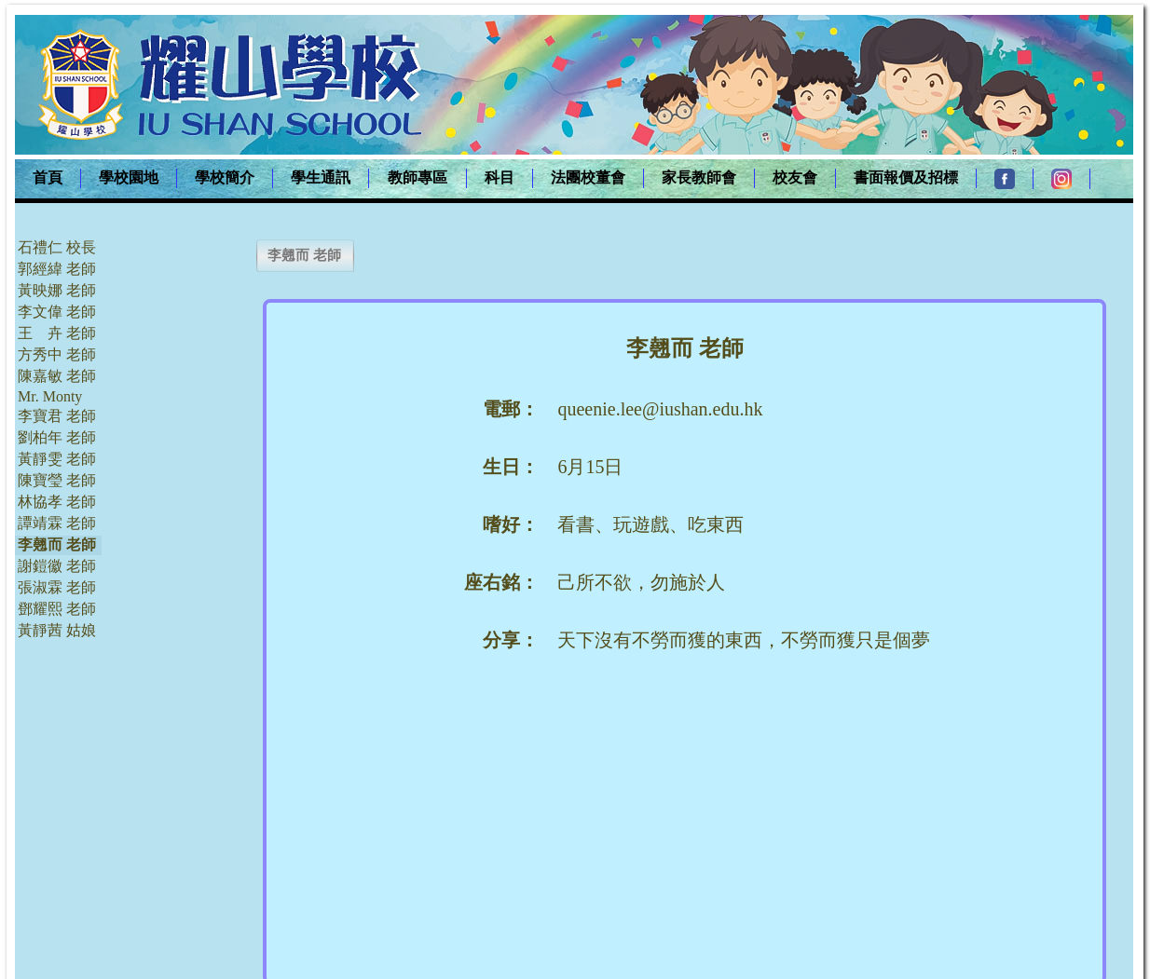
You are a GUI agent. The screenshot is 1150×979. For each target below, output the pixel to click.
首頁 (47, 177)
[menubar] (552, 179)
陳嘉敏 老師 (57, 376)
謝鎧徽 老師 (57, 566)
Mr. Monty (50, 396)
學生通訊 (320, 177)
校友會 (795, 177)
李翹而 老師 (57, 544)
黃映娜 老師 (57, 290)
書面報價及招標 (906, 177)
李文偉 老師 (57, 312)
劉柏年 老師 (57, 437)
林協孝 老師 (57, 502)
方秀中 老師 (57, 354)
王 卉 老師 (57, 333)
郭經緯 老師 (57, 269)
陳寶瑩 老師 (57, 480)
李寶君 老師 (57, 416)
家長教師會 (699, 177)
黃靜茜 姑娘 (57, 630)
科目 (499, 177)
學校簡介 (224, 177)
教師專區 (417, 177)
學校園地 (128, 177)
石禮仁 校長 (57, 247)
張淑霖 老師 (57, 587)
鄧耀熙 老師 (57, 609)
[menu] (58, 439)
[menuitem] (48, 178)
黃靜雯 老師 (57, 459)
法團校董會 (588, 177)
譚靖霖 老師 (57, 523)
